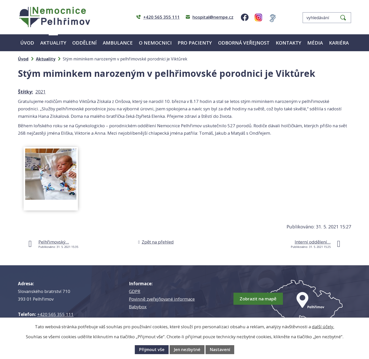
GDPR (134, 291)
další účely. (323, 327)
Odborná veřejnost (244, 42)
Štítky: (25, 92)
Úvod (27, 42)
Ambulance (118, 42)
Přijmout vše (152, 349)
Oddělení (84, 42)
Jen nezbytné (187, 349)
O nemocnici (155, 42)
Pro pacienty (195, 42)
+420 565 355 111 (55, 314)
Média (315, 42)
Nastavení (220, 349)
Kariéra (339, 42)
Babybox (138, 307)
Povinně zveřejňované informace (162, 299)
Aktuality (53, 42)
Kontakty (288, 42)
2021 (40, 92)
